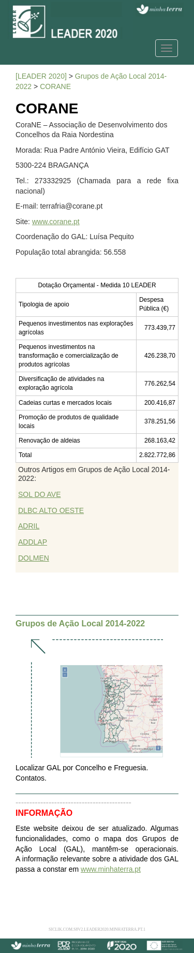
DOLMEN (33, 558)
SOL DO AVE (39, 494)
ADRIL (28, 526)
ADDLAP (32, 542)
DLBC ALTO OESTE (51, 510)
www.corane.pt (56, 221)
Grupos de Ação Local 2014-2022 (80, 623)
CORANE (55, 86)
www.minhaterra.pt (111, 869)
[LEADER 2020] (41, 76)
